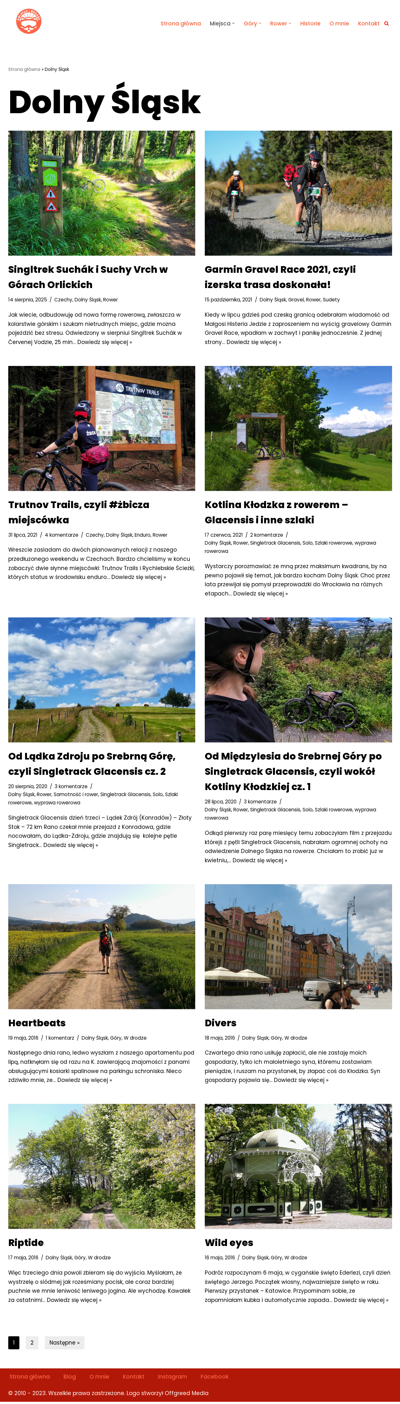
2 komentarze (266, 535)
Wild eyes (229, 1244)
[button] (233, 23)
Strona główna (180, 23)
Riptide (26, 1244)
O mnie (339, 23)
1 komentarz (60, 1039)
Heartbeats (37, 1024)
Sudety (331, 299)
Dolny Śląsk (88, 299)
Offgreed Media (187, 1395)
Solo (308, 543)
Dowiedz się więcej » (105, 342)
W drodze (135, 1039)
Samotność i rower (76, 795)
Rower (110, 299)
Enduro (142, 535)
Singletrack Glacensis (275, 543)
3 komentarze (71, 787)
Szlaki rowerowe (334, 543)
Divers (221, 1024)
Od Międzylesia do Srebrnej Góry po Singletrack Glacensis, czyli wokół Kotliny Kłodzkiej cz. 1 (293, 772)
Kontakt (369, 23)
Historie (310, 23)
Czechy (63, 299)
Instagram (172, 1379)
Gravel (296, 299)
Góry (116, 1039)
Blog (69, 1379)
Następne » (65, 1345)
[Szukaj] (386, 23)
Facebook (215, 1379)
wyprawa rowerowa (58, 803)
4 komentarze (61, 535)
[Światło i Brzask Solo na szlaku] (29, 22)
